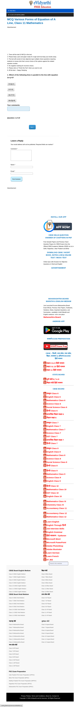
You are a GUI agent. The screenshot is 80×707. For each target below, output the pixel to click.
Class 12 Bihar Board (47, 594)
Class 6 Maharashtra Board (16, 627)
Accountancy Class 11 (57, 511)
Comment (14, 149)
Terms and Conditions (38, 699)
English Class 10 (54, 499)
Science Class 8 (54, 462)
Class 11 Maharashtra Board (16, 642)
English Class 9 (54, 484)
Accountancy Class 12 (57, 516)
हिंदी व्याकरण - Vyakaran (56, 538)
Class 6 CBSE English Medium (17, 577)
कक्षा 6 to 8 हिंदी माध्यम (55, 366)
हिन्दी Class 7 (52, 446)
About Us (48, 699)
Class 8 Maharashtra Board (16, 633)
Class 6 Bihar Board (47, 577)
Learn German (53, 556)
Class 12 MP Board (14, 668)
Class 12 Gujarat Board (48, 645)
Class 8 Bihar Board (47, 582)
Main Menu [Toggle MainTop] (12, 10)
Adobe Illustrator (54, 552)
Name (13, 167)
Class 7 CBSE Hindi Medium (16, 603)
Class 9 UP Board (46, 609)
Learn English (53, 525)
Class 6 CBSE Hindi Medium (16, 600)
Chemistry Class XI (55, 508)
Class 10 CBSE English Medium (17, 588)
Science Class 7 (54, 436)
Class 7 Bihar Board (47, 580)
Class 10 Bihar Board (47, 588)
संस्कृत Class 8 (52, 451)
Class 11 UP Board (47, 615)
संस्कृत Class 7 (52, 425)
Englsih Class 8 (54, 455)
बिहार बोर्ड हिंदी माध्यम (54, 385)
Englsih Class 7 (54, 429)
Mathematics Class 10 (56, 492)
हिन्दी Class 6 (52, 414)
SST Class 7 (52, 439)
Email (13, 174)
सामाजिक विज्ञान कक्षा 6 (55, 417)
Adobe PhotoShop (55, 549)
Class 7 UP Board (46, 603)
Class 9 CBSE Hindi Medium (16, 609)
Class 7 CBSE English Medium (17, 580)
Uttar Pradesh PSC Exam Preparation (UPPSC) (22, 677)
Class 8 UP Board (46, 606)
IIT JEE (50, 563)
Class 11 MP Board (14, 665)
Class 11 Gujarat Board (48, 642)
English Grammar (54, 535)
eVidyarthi (34, 701)
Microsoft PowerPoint (56, 545)
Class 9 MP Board (14, 660)
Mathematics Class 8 (56, 458)
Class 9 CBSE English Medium (17, 585)
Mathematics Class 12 (56, 520)
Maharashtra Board (52, 320)
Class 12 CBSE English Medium (17, 594)
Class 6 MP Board (14, 651)
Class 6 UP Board (46, 600)
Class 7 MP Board (14, 654)
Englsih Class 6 (54, 400)
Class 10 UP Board (47, 612)
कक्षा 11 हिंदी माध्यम (54, 373)
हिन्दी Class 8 (52, 468)
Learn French (53, 559)
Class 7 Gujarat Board (47, 630)
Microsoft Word (53, 542)
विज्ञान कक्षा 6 (51, 420)
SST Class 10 (53, 496)
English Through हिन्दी (56, 528)
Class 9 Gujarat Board (47, 636)
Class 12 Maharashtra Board (16, 645)
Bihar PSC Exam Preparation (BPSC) (19, 680)
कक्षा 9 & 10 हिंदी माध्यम (56, 369)
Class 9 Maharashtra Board (16, 636)
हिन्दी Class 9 (52, 473)
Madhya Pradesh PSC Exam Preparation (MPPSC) (22, 683)
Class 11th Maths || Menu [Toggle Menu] (16, 14)
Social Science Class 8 (57, 465)
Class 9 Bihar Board (47, 585)
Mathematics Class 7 (56, 432)
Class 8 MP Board (14, 657)
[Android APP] (57, 338)
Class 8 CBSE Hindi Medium (16, 606)
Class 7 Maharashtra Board (16, 630)
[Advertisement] (33, 40)
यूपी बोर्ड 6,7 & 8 (53, 382)
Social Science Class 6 (57, 410)
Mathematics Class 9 (56, 477)
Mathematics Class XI (56, 504)
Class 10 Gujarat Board (48, 639)
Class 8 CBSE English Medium (17, 582)
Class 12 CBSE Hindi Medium (17, 618)
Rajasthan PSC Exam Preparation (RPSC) (20, 686)
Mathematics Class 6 (56, 403)
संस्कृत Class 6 (52, 396)
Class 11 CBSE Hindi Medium (17, 615)
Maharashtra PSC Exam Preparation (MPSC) (21, 689)
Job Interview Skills (55, 531)
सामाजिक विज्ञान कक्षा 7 (55, 443)
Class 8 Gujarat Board (47, 633)
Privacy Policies (26, 699)
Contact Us (55, 699)
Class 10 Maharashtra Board (16, 639)
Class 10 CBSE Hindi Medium (17, 612)
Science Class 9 (54, 480)
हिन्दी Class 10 (53, 489)
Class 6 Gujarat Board (47, 627)
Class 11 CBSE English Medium (17, 591)
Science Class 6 (54, 407)
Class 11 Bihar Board (47, 591)
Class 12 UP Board (47, 618)
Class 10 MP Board (14, 662)
